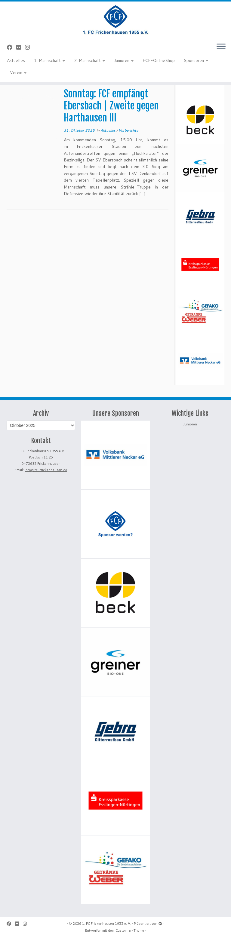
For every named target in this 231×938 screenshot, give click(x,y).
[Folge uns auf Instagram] (29, 47)
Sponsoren (196, 60)
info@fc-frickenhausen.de (46, 469)
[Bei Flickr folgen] (20, 47)
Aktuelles (16, 60)
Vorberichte (128, 130)
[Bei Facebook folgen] (11, 47)
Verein (18, 72)
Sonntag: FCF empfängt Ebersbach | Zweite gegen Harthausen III (111, 106)
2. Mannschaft (89, 60)
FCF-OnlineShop (159, 60)
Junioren (124, 60)
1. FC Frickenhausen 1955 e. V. (106, 923)
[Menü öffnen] (221, 46)
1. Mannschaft (49, 60)
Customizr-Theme (130, 930)
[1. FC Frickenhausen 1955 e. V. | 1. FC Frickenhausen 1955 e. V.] (115, 20)
